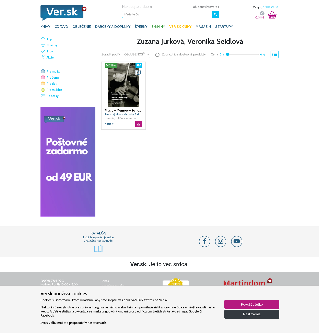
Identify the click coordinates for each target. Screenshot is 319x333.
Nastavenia (252, 314)
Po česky (53, 96)
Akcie (50, 57)
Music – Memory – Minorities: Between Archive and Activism (123, 110)
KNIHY (45, 26)
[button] (138, 73)
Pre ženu (53, 77)
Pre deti (52, 84)
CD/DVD (61, 26)
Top (49, 39)
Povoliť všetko (252, 304)
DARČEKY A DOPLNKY (112, 26)
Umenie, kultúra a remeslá (120, 118)
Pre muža (53, 71)
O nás (105, 281)
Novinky (52, 45)
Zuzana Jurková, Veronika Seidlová (123, 114)
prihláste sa (270, 7)
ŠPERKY (141, 26)
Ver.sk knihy (180, 26)
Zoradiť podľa (111, 54)
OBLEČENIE (81, 26)
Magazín (203, 26)
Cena (214, 54)
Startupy (224, 26)
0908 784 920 (52, 281)
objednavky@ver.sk (206, 7)
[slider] (227, 54)
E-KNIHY (158, 26)
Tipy (50, 51)
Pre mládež (54, 90)
